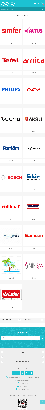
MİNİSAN (33, 278)
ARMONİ (11, 278)
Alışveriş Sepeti (43, 3)
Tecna (11, 131)
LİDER (11, 307)
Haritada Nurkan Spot (24, 389)
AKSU (33, 131)
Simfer (11, 43)
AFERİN (34, 160)
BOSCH (11, 190)
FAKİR (33, 190)
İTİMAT (11, 219)
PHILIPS (11, 102)
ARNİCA (34, 72)
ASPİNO (11, 248)
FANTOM (11, 160)
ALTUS (34, 43)
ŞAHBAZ (33, 219)
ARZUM (34, 102)
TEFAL (11, 72)
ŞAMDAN (33, 248)
